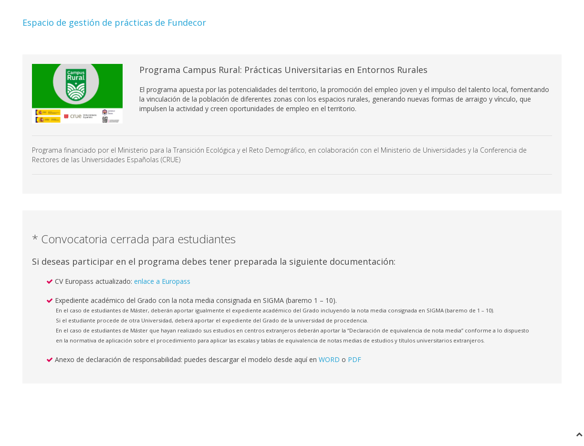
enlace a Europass (162, 281)
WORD (329, 359)
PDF (354, 359)
